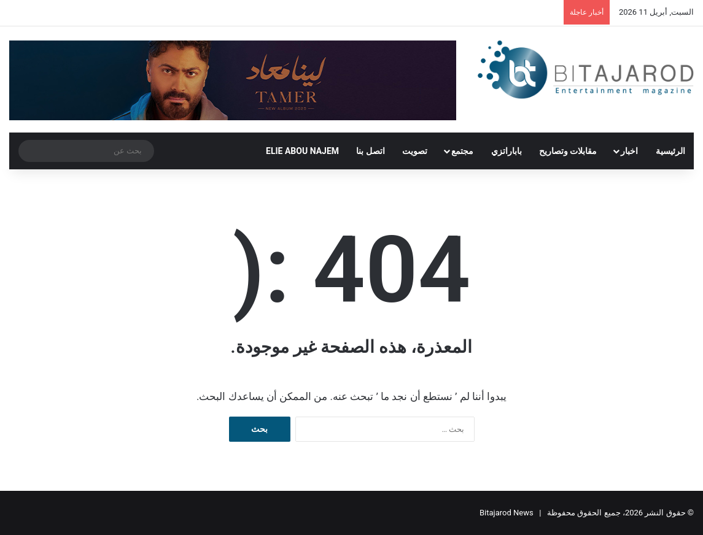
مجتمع (462, 151)
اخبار (629, 151)
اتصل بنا (370, 151)
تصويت (414, 151)
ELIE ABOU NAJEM (302, 151)
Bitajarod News (507, 512)
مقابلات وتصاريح (568, 151)
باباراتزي (506, 151)
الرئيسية (670, 151)
